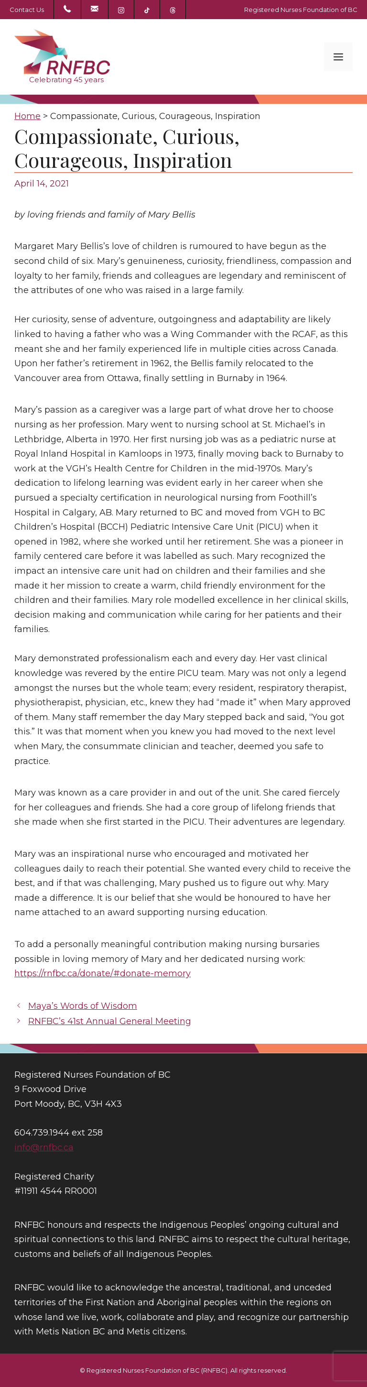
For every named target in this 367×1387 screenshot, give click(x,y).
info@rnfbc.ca (44, 1147)
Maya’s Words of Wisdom (82, 1006)
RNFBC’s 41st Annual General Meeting (109, 1021)
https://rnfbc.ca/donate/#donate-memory (102, 973)
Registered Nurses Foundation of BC (300, 9)
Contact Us (27, 9)
